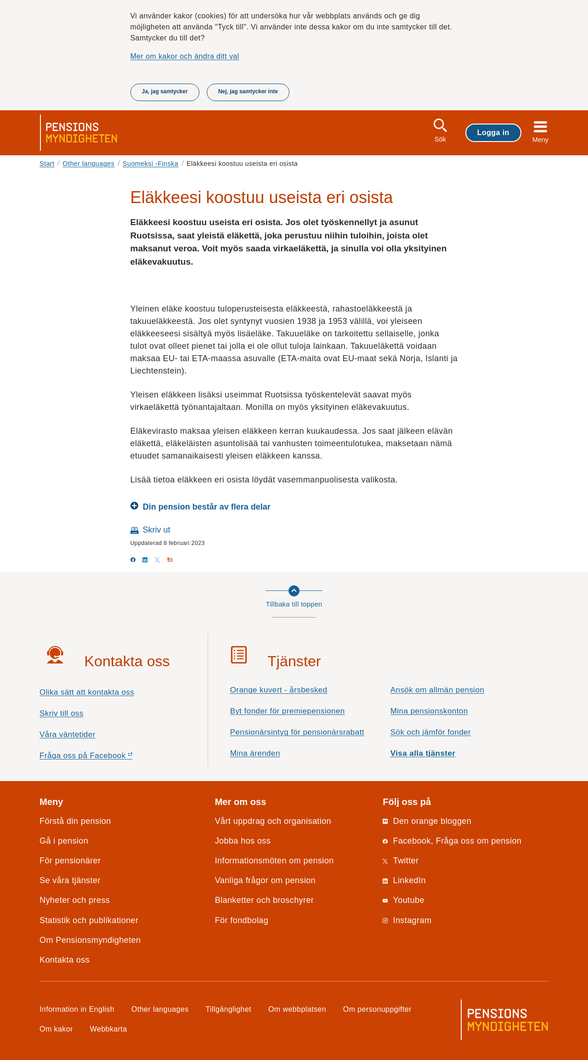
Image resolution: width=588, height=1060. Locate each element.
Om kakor (56, 1029)
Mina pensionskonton (429, 711)
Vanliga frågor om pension (265, 880)
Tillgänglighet (229, 1009)
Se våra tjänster (70, 880)
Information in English (77, 1009)
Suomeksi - (150, 163)
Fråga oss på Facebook (102, 757)
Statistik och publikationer (89, 920)
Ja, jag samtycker (165, 91)
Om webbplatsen (297, 1009)
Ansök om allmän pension (437, 690)
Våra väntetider (68, 734)
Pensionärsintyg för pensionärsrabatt (297, 732)
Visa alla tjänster (423, 753)
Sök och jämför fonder (430, 732)
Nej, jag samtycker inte (248, 91)
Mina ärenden (255, 753)
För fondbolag (242, 920)
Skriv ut (156, 529)
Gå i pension (64, 840)
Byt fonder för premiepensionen (287, 711)
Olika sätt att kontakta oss (87, 692)
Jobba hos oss (243, 840)
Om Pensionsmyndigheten (90, 940)
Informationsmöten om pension (274, 860)
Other (88, 163)
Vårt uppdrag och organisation (273, 821)
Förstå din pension (75, 821)
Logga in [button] (493, 132)
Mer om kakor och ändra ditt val (184, 56)
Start (47, 163)
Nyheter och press (75, 900)
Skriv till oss (62, 713)
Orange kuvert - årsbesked (279, 690)
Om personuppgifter (377, 1009)
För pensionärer (70, 860)
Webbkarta (108, 1029)
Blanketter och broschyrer (264, 900)
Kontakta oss (65, 959)
